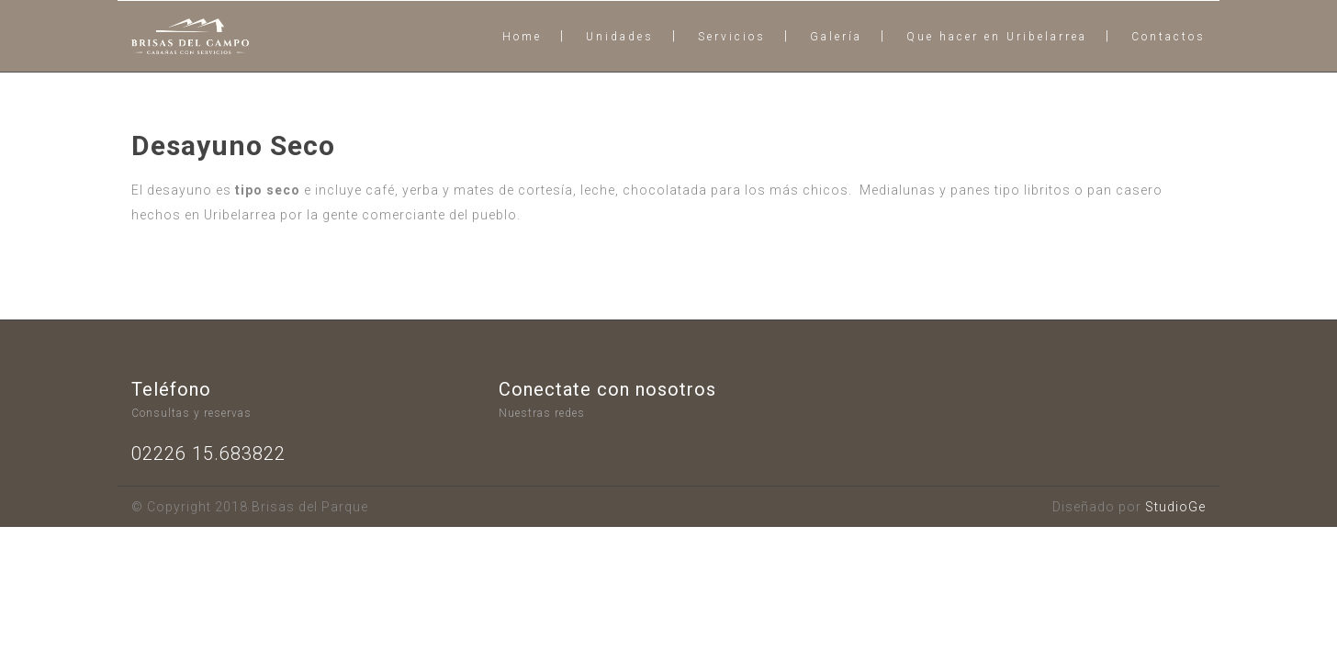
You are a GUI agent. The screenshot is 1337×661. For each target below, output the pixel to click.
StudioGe (1175, 506)
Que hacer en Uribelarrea (996, 36)
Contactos (1168, 36)
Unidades (620, 36)
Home (522, 36)
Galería (836, 36)
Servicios (732, 36)
